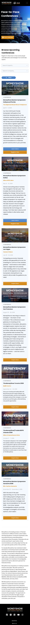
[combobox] (15, 65)
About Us (14, 623)
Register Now (15, 152)
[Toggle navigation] (27, 3)
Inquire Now (15, 283)
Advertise (14, 620)
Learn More (15, 149)
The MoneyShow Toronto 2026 (13, 383)
